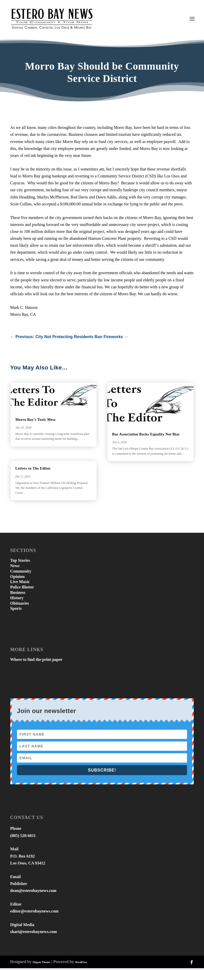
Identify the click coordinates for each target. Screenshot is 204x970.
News (15, 567)
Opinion (17, 578)
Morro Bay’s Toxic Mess (35, 421)
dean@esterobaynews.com (33, 892)
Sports (16, 610)
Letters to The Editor (33, 470)
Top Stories (20, 562)
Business (18, 594)
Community (20, 572)
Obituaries (19, 605)
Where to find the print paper (36, 661)
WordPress (81, 964)
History (17, 599)
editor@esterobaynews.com (34, 912)
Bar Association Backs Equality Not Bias (146, 436)
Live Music (20, 583)
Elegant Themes (41, 964)
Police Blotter (22, 589)
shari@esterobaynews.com (33, 933)
